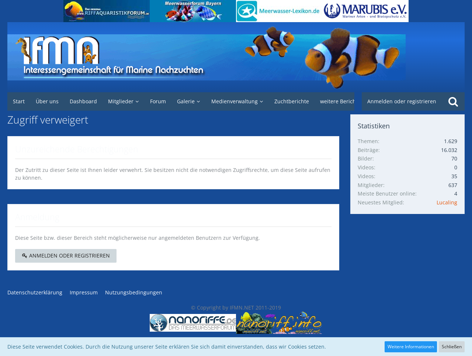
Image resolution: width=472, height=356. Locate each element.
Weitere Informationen (411, 346)
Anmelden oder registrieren (401, 101)
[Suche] (453, 101)
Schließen (452, 346)
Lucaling (447, 202)
